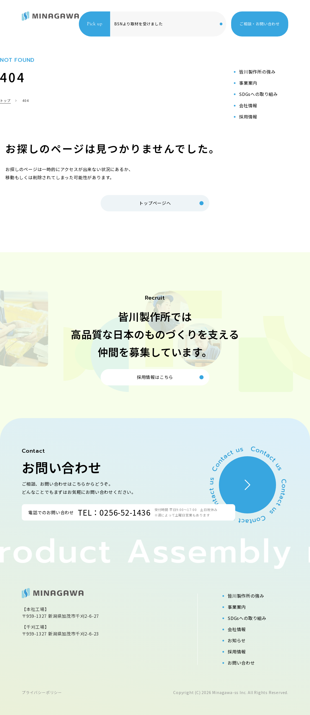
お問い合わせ (241, 663)
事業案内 (237, 607)
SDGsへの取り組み (247, 618)
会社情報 (237, 629)
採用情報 (237, 651)
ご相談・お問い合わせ (260, 23)
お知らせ (237, 640)
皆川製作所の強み (246, 596)
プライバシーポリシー (42, 692)
